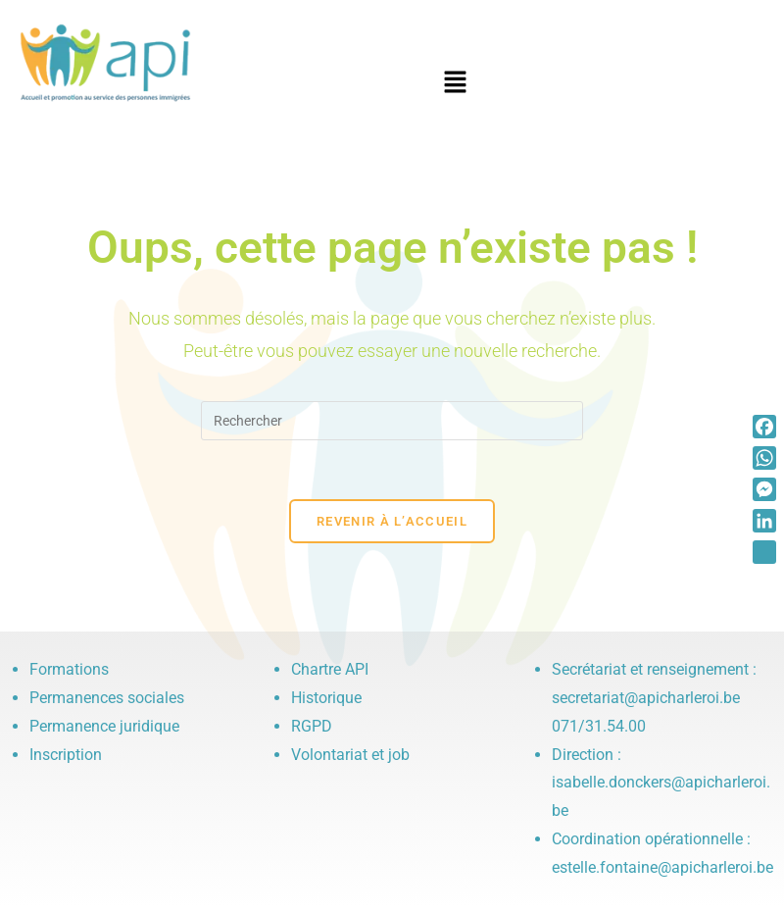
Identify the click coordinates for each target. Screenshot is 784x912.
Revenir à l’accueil (392, 521)
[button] (455, 83)
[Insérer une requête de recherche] (392, 420)
